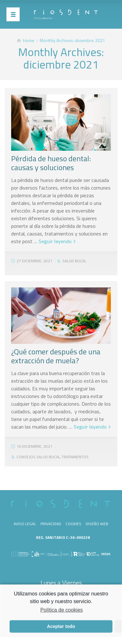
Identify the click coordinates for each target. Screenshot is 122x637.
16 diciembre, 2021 (34, 446)
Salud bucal (74, 261)
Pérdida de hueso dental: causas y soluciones (51, 163)
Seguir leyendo (55, 241)
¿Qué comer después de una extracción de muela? (55, 356)
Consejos (26, 457)
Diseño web (97, 523)
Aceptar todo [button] (61, 628)
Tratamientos (75, 457)
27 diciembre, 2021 (34, 261)
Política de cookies (61, 612)
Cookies (73, 523)
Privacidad (50, 523)
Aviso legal (25, 523)
